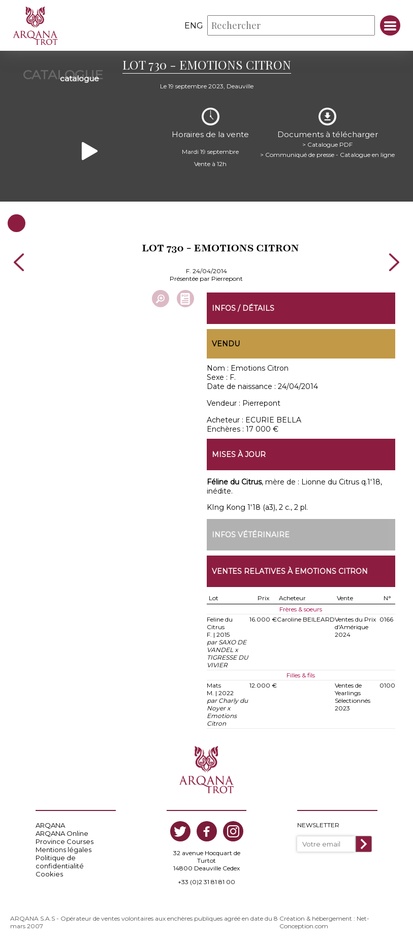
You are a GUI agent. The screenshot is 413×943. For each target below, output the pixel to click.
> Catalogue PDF (327, 144)
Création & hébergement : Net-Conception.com (324, 922)
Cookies (49, 874)
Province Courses (64, 841)
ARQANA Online (62, 833)
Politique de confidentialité (60, 862)
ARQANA (50, 825)
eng (193, 25)
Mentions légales (63, 850)
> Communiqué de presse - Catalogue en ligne (327, 154)
